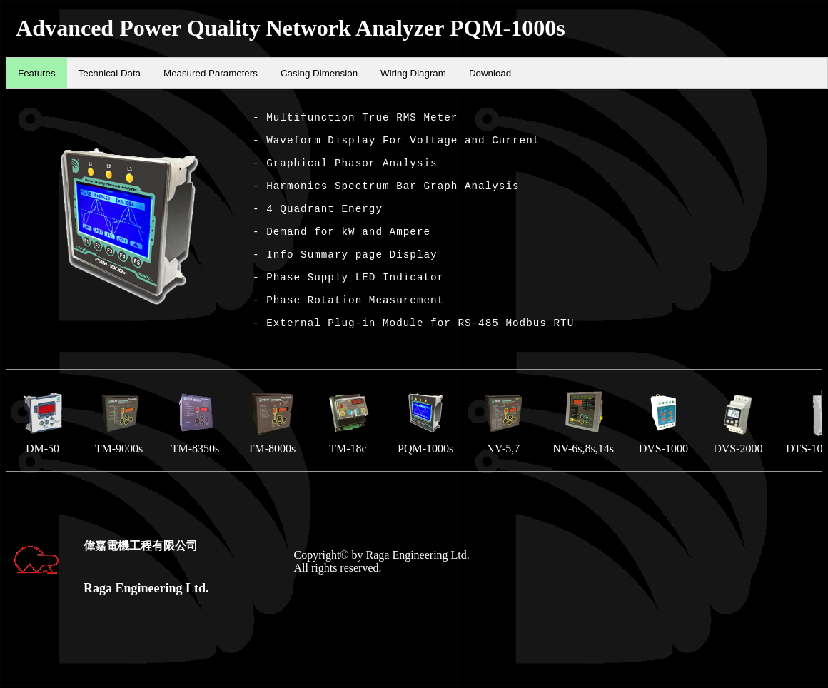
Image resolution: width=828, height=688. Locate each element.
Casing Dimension (319, 73)
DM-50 (42, 463)
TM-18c (348, 463)
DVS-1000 (663, 463)
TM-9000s (119, 463)
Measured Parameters (210, 73)
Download (490, 73)
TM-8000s (271, 463)
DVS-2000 (738, 464)
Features (37, 73)
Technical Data (110, 73)
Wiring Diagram (413, 73)
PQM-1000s (425, 463)
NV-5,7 (503, 463)
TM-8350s (195, 463)
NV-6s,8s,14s (583, 463)
